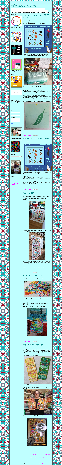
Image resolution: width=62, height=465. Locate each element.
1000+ (38, 12)
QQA (24, 10)
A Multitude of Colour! (33, 275)
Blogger (42, 463)
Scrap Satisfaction (14, 10)
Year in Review (41, 10)
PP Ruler (20, 10)
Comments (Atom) (40, 457)
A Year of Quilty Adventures (45, 12)
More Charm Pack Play (33, 345)
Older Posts (47, 454)
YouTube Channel (29, 10)
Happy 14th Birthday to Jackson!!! (16, 179)
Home (34, 454)
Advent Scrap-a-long (26, 12)
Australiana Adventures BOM (36, 138)
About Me (19, 12)
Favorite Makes (14, 12)
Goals (46, 10)
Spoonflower (36, 10)
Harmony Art (33, 12)
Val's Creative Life (16, 178)
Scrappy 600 (28, 193)
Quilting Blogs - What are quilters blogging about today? (15, 183)
